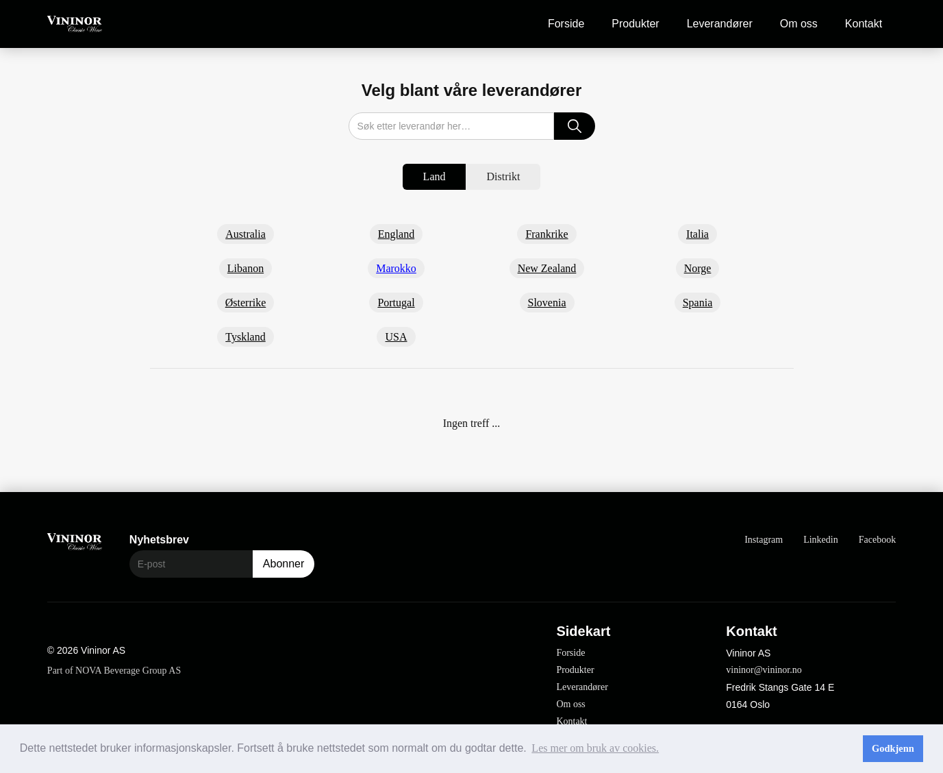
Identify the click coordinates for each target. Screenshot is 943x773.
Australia (245, 234)
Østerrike (245, 302)
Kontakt (863, 23)
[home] (74, 24)
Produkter (635, 23)
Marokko (396, 268)
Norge (698, 268)
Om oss (799, 23)
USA (396, 337)
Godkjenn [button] (893, 748)
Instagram (763, 540)
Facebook (877, 540)
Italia (697, 234)
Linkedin (820, 540)
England (396, 234)
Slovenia (547, 302)
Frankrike (546, 234)
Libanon (245, 268)
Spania (698, 302)
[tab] (434, 177)
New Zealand (547, 268)
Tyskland (245, 337)
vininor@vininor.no (764, 670)
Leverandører (720, 23)
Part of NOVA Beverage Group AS (114, 670)
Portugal (395, 302)
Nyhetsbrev (159, 539)
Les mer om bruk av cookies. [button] (595, 748)
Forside (566, 23)
